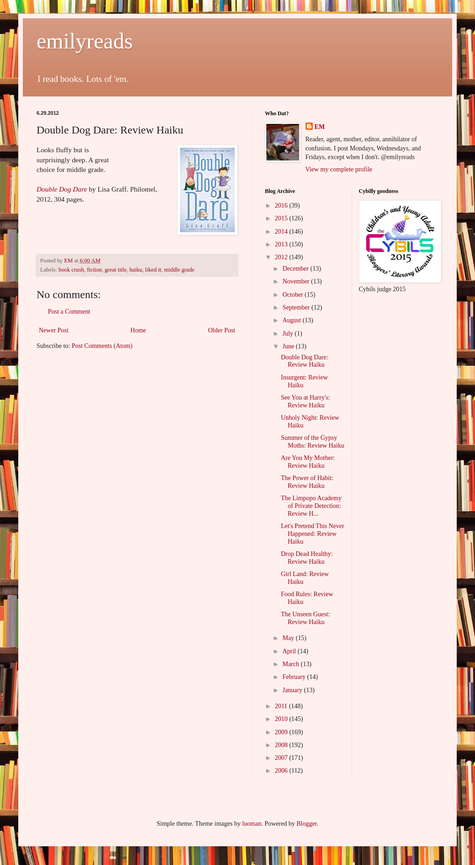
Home (138, 330)
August (292, 320)
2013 (282, 244)
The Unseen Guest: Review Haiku (305, 618)
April (289, 651)
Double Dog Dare (62, 189)
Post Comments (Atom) (102, 345)
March (291, 664)
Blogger (306, 823)
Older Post (222, 330)
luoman (251, 823)
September (296, 307)
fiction (94, 270)
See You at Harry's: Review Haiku (305, 401)
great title (116, 270)
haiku (136, 270)
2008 (282, 745)
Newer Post (54, 330)
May (289, 638)
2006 (282, 770)
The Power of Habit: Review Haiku (307, 482)
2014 (282, 231)
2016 (282, 205)
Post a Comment (69, 311)
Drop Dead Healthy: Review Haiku (307, 557)
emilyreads (85, 41)
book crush (71, 270)
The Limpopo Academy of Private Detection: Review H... (311, 506)
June (289, 346)
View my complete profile (339, 169)
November (296, 281)
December (296, 268)
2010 (282, 718)
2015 (282, 218)
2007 (282, 757)
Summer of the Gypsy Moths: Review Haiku (312, 441)
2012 (282, 257)
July (288, 333)
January (293, 690)
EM (320, 126)
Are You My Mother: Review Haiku (308, 461)
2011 (282, 706)
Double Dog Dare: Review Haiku (304, 361)
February (294, 676)
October (293, 294)
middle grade (179, 270)
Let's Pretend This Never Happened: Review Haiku (312, 534)
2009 (282, 732)
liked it (153, 270)
